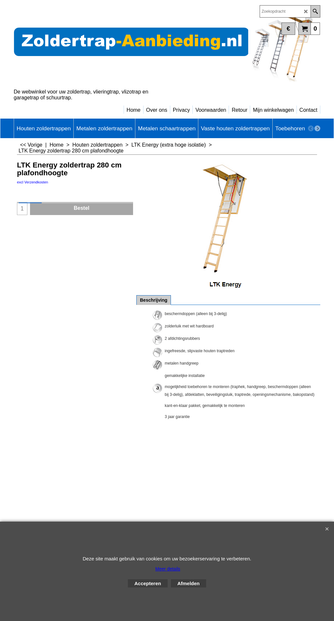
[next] (317, 128)
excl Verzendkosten (32, 182)
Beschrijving (153, 300)
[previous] (311, 128)
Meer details (167, 568)
